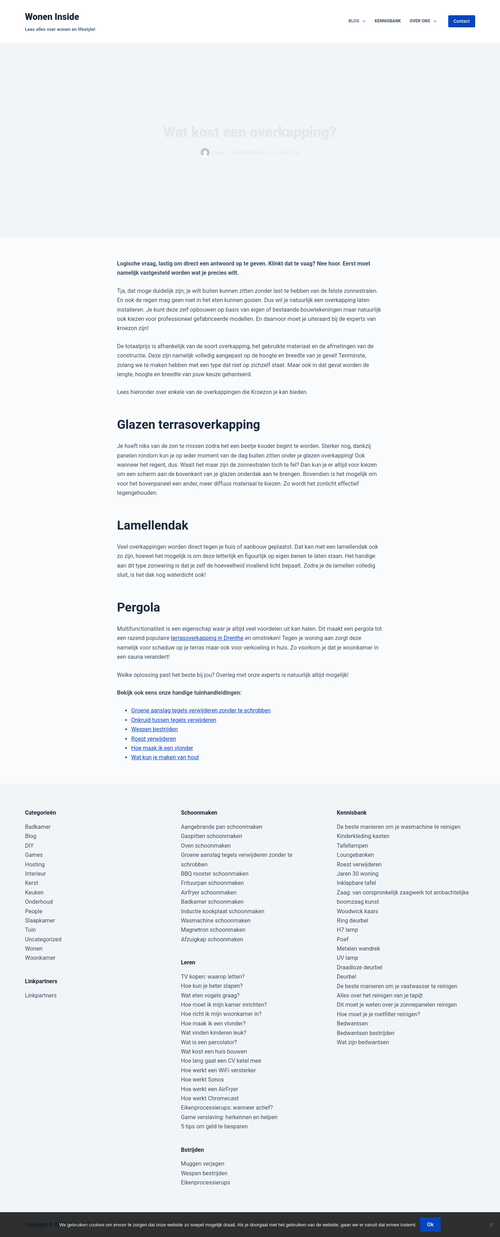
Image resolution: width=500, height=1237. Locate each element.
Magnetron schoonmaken (213, 929)
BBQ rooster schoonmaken (214, 873)
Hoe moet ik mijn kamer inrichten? (224, 1004)
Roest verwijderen (153, 738)
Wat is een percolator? (209, 1042)
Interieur (35, 873)
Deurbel (346, 976)
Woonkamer (40, 957)
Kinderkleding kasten (363, 836)
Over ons (425, 21)
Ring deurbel (352, 920)
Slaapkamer (40, 920)
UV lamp (347, 957)
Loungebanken (355, 855)
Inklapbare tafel (356, 883)
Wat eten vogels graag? (210, 995)
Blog (359, 21)
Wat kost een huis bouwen (214, 1051)
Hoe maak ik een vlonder (162, 748)
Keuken (34, 892)
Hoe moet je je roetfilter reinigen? (378, 1014)
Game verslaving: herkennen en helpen (229, 1117)
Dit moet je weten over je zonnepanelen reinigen (397, 1004)
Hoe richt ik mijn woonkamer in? (221, 1014)
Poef (343, 939)
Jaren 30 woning (358, 873)
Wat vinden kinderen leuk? (213, 1032)
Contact (462, 21)
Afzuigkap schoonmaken (212, 939)
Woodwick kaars (357, 911)
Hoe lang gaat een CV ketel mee (221, 1060)
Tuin (294, 152)
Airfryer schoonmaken (209, 892)
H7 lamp (347, 929)
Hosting (35, 864)
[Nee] (491, 1224)
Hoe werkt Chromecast (210, 1098)
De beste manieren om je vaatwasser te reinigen (397, 986)
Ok (430, 1224)
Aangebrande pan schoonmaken (221, 826)
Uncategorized (43, 939)
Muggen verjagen (202, 1163)
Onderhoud (39, 901)
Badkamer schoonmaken (212, 901)
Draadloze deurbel (359, 967)
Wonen (34, 948)
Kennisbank (387, 20)
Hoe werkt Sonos (202, 1079)
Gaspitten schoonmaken (211, 836)
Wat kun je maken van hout (165, 757)
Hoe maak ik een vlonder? (213, 1023)
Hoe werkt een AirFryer (209, 1089)
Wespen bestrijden (154, 729)
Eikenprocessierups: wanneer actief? (227, 1107)
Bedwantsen (352, 1023)
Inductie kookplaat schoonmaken (222, 911)
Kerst (31, 883)
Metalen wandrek (358, 948)
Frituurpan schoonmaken (212, 883)
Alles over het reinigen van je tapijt (380, 995)
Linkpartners (41, 995)
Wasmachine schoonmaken (216, 920)
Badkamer (38, 826)
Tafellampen (352, 845)
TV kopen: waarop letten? (213, 976)
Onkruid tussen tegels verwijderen (173, 720)
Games (34, 855)
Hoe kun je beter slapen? (212, 986)
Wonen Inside (52, 17)
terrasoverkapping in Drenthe (207, 638)
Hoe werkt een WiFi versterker (218, 1070)
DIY (29, 845)
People (34, 911)
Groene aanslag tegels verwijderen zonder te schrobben (201, 710)
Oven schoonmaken (205, 845)
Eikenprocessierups (205, 1182)
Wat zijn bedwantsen (363, 1042)
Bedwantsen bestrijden (365, 1033)
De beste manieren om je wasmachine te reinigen (399, 826)
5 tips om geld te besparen (214, 1126)
